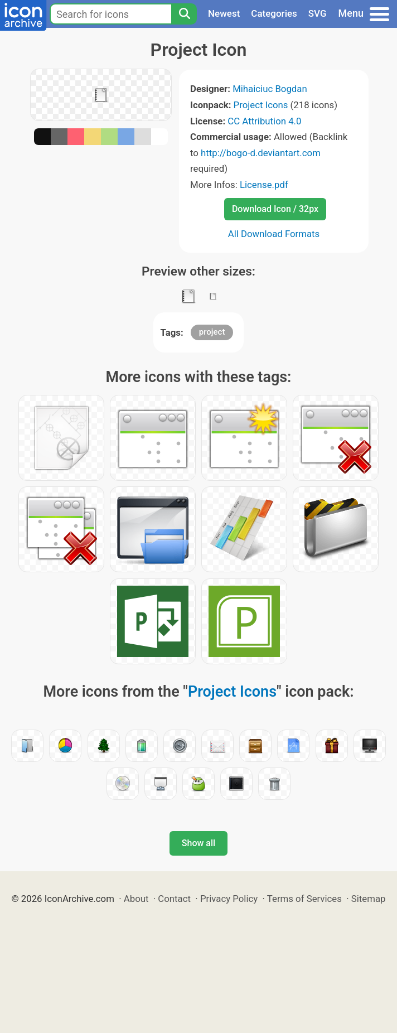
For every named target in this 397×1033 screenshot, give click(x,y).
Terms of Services (304, 898)
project (212, 332)
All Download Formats (274, 233)
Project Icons (261, 104)
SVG (317, 13)
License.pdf (264, 184)
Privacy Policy (229, 898)
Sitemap (368, 898)
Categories (274, 13)
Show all (198, 843)
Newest (224, 13)
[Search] (184, 14)
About (136, 898)
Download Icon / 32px (275, 209)
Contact (174, 898)
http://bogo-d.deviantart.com (261, 152)
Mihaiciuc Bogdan (270, 88)
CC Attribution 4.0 (264, 121)
